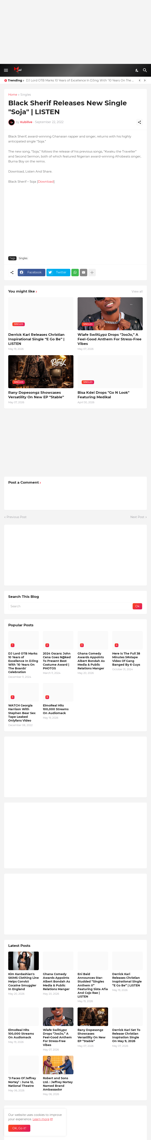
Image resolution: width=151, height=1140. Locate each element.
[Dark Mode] (137, 70)
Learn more (41, 1119)
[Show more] (92, 272)
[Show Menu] (5, 70)
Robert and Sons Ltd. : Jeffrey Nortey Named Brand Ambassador (58, 1083)
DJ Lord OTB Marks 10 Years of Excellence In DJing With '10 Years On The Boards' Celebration (81, 80)
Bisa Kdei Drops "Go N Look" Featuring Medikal (103, 394)
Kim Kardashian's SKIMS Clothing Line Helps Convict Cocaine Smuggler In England (23, 981)
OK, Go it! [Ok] (19, 1128)
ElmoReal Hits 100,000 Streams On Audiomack (55, 709)
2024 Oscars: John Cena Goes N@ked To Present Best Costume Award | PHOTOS (57, 661)
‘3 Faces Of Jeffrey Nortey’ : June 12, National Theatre (22, 1081)
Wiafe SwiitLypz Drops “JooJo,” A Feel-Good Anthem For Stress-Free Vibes (110, 339)
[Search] (145, 70)
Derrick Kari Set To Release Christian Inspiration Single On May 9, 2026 (126, 1035)
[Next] (145, 80)
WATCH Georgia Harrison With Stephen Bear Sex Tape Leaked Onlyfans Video (21, 713)
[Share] (139, 122)
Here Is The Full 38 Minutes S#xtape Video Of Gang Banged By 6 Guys (126, 659)
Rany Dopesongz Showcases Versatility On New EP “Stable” (36, 394)
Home (12, 94)
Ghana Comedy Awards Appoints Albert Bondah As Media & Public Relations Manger (91, 661)
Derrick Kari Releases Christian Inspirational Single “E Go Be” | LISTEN (36, 339)
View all (137, 291)
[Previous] (140, 80)
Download (46, 181)
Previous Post (17, 517)
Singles (25, 94)
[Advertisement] (75, 32)
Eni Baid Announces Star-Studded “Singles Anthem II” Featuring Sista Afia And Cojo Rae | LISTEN (93, 985)
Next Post (137, 517)
